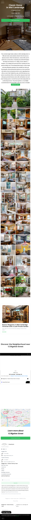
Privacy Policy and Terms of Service (11, 491)
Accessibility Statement (6, 474)
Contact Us (3, 467)
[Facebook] (1, 449)
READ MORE (4, 331)
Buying (2, 468)
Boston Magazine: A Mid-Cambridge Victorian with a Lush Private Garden (15, 325)
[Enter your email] (16, 480)
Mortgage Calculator (5, 472)
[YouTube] (3, 449)
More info (17, 515)
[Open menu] (29, 2)
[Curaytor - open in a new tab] (6, 513)
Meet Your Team (4, 465)
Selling (2, 470)
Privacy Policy (15, 500)
